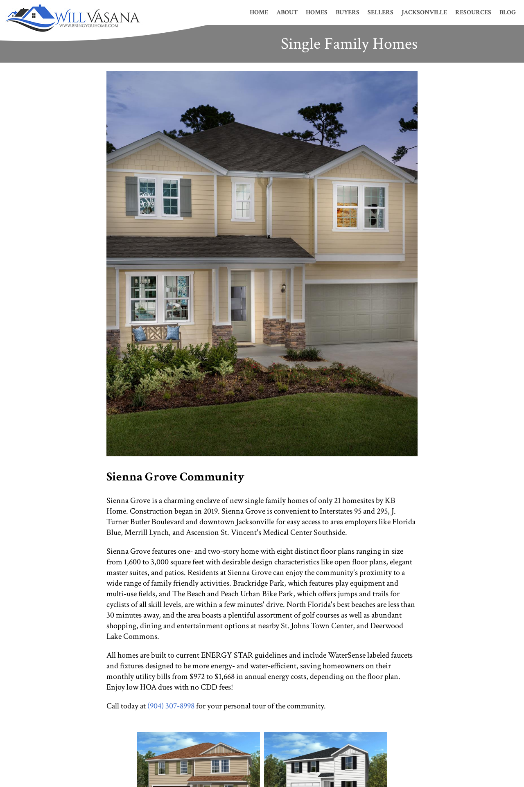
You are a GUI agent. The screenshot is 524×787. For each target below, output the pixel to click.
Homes (317, 12)
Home (259, 12)
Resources (473, 12)
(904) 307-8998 (170, 706)
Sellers (380, 12)
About (287, 12)
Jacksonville (424, 12)
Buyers (347, 12)
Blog (507, 12)
